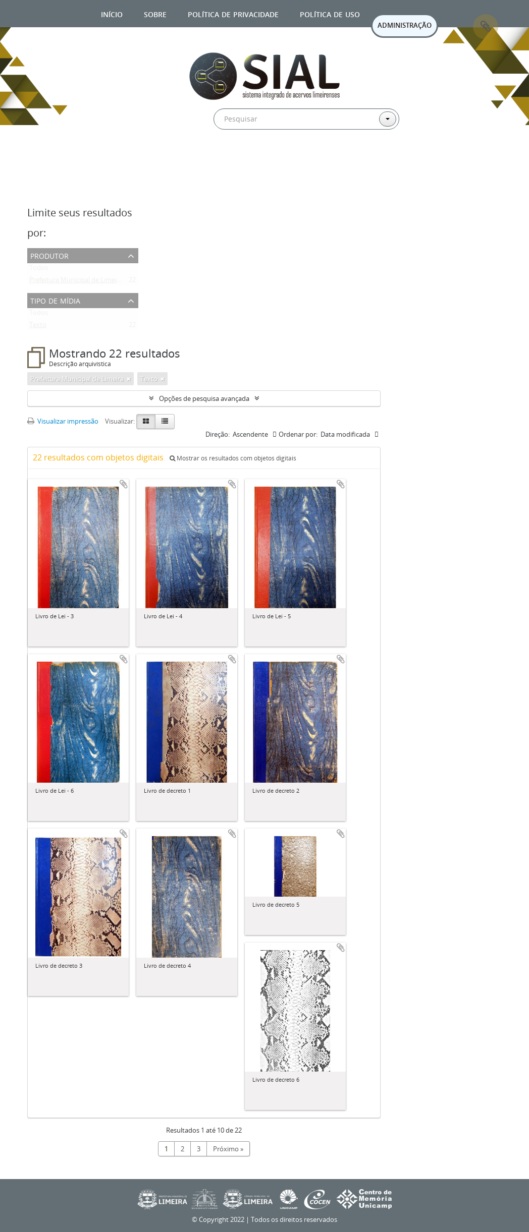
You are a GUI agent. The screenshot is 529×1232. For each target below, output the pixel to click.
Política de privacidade (233, 13)
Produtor (49, 255)
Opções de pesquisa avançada (204, 398)
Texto (37, 326)
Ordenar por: (298, 434)
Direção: (217, 434)
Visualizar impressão (62, 421)
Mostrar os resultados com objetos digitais (233, 458)
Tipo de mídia (55, 300)
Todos (38, 269)
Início (112, 13)
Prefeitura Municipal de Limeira (76, 281)
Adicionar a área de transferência (124, 484)
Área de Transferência (485, 26)
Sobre (155, 13)
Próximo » (228, 1148)
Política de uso (330, 13)
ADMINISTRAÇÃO (405, 25)
